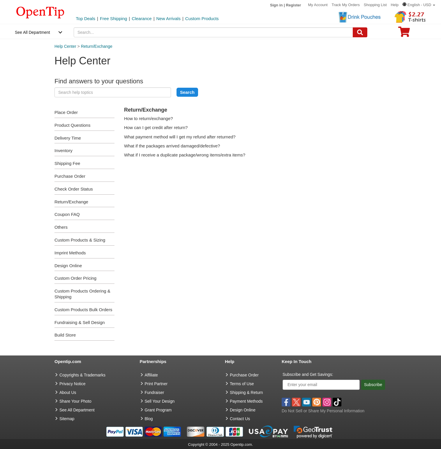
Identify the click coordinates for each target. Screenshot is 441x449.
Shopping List (375, 5)
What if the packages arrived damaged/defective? (172, 145)
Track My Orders (346, 5)
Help (394, 5)
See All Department (32, 32)
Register (293, 5)
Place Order (66, 112)
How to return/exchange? (148, 118)
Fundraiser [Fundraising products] (154, 392)
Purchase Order (69, 176)
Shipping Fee (67, 163)
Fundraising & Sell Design (79, 322)
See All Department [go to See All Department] (77, 410)
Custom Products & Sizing (79, 239)
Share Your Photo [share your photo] (75, 401)
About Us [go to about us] (67, 392)
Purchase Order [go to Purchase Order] (244, 375)
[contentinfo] (40, 12)
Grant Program (158, 410)
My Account (317, 5)
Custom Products (202, 18)
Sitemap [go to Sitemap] (66, 418)
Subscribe (373, 384)
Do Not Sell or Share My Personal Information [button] (323, 410)
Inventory (63, 150)
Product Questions (72, 125)
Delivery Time (67, 137)
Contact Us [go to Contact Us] (240, 418)
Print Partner (156, 383)
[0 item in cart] (404, 33)
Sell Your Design (160, 401)
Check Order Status (73, 188)
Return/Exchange (96, 46)
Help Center (65, 46)
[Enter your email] (321, 385)
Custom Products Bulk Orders (83, 309)
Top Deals (85, 18)
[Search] (360, 32)
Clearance (141, 18)
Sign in (276, 5)
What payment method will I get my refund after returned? (180, 136)
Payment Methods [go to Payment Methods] (246, 401)
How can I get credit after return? (156, 127)
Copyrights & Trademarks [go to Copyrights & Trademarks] (82, 375)
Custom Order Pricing (75, 278)
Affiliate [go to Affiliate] (151, 375)
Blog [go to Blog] (149, 418)
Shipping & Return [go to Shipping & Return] (246, 392)
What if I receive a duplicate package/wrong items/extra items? (184, 154)
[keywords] (213, 32)
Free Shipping (113, 18)
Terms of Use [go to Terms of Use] (242, 383)
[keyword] (112, 92)
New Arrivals (168, 18)
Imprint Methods (70, 252)
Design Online (68, 265)
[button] (419, 5)
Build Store (65, 334)
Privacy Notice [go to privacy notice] (72, 383)
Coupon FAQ (67, 214)
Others (61, 227)
